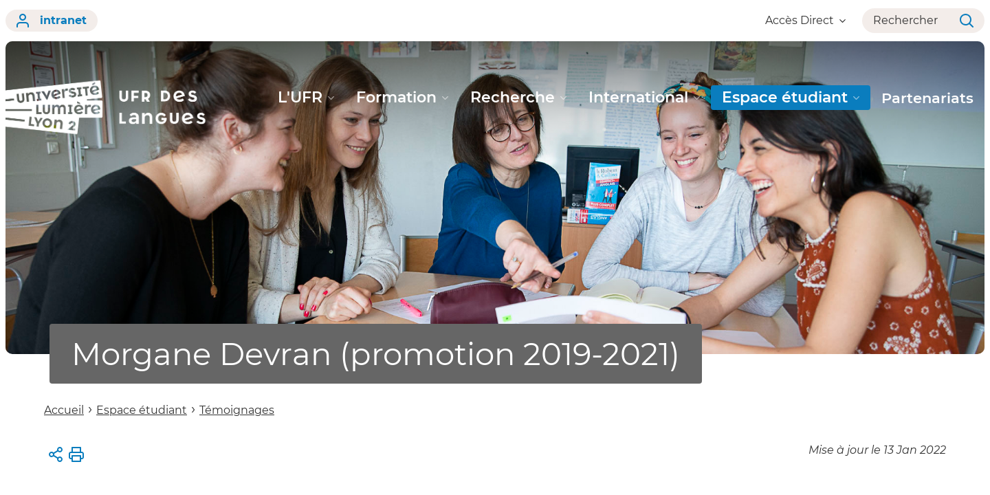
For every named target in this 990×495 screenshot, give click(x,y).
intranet (51, 21)
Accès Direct (805, 20)
